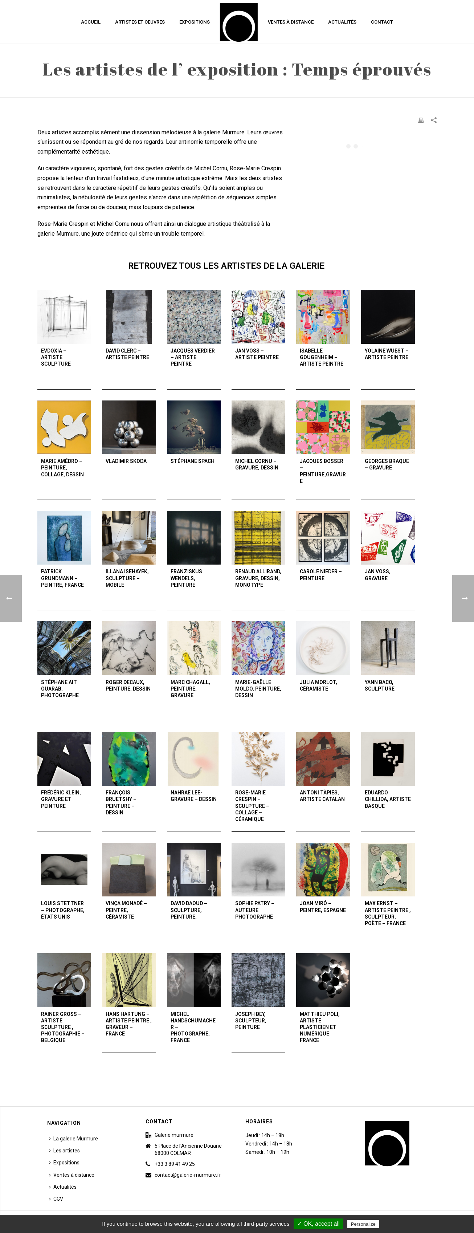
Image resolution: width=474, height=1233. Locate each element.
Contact (382, 22)
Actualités (342, 22)
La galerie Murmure (73, 1139)
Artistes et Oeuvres (140, 22)
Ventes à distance (291, 22)
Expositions (194, 22)
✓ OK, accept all (318, 1224)
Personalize (363, 1224)
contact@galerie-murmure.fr (188, 1175)
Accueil (91, 22)
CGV (56, 1199)
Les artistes (64, 1150)
